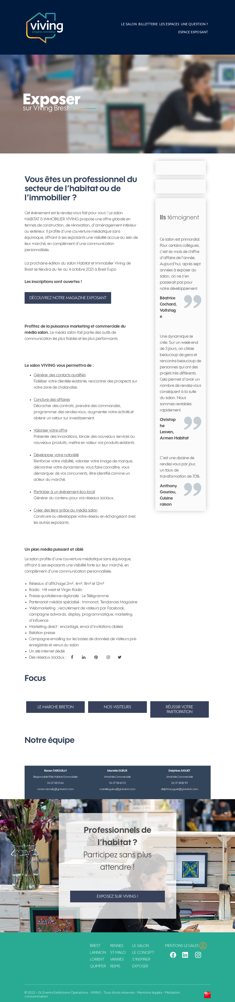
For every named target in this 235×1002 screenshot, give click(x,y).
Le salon (129, 24)
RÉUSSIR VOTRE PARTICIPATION (179, 709)
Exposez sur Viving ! (117, 896)
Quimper (98, 966)
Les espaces (169, 24)
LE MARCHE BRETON (56, 707)
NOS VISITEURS (117, 707)
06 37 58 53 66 (55, 783)
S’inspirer (141, 959)
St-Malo (118, 953)
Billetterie (148, 24)
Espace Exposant (193, 32)
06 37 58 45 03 (117, 783)
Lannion (98, 953)
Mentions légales (149, 993)
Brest (95, 946)
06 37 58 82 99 (179, 783)
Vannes (117, 959)
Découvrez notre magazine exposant (67, 298)
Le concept (143, 953)
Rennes (116, 946)
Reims (115, 966)
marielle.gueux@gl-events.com (117, 789)
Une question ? (194, 24)
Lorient (97, 959)
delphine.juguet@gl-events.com (179, 789)
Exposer (140, 966)
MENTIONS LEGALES (182, 946)
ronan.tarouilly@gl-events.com (55, 789)
